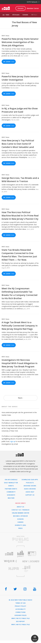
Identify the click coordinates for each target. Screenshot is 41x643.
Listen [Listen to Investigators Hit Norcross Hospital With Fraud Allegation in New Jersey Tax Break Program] (8, 382)
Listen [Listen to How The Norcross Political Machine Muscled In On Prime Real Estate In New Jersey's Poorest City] (8, 234)
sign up (12, 441)
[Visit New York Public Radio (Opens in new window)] (20, 539)
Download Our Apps (30, 479)
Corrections (21, 612)
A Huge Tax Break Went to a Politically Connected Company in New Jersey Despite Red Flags (20, 325)
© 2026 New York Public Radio (20, 600)
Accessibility (21, 609)
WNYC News (5, 36)
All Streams (15, 15)
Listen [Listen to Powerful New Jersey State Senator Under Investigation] (8, 93)
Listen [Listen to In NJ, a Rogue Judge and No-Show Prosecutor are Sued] (8, 125)
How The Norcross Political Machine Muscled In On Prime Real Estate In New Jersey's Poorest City (20, 215)
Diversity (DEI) (20, 525)
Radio (7, 15)
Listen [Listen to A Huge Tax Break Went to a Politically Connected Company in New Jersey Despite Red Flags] (8, 345)
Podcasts (30, 482)
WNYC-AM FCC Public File (20, 624)
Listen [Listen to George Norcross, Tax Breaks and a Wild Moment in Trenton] (8, 197)
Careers (20, 522)
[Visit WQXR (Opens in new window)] (10, 561)
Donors (20, 519)
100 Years (34, 15)
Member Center (33, 8)
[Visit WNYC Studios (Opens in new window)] (32, 554)
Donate (20, 8)
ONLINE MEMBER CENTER (20, 513)
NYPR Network (33, 2)
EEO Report (20, 621)
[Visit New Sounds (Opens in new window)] (31, 561)
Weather (11, 498)
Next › (20, 398)
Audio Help (30, 492)
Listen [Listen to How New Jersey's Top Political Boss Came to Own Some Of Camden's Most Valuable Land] (8, 163)
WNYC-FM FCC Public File (20, 618)
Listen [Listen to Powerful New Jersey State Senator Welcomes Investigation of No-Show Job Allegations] (8, 61)
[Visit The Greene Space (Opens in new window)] (31, 569)
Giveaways (11, 495)
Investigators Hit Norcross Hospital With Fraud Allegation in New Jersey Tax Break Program (19, 363)
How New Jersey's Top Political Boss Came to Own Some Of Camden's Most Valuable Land (18, 144)
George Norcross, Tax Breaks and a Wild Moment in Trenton (20, 179)
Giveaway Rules (21, 615)
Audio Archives (30, 489)
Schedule (25, 15)
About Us (20, 507)
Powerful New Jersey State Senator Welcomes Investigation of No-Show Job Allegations (20, 42)
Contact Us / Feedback (20, 510)
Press (20, 528)
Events (11, 485)
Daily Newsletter (11, 482)
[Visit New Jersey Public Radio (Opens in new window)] (10, 568)
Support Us (29, 495)
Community (11, 492)
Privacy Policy (20, 606)
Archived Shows (30, 485)
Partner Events (11, 489)
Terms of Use (20, 603)
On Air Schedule (11, 479)
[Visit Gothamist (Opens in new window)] (20, 553)
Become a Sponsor (20, 516)
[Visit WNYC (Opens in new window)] (9, 553)
